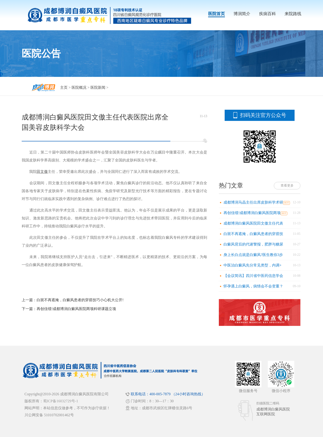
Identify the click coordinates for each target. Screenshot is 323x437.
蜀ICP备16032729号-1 (60, 401)
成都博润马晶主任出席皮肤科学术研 (253, 202)
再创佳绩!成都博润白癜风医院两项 (252, 213)
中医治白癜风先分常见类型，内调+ (252, 265)
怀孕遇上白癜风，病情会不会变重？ (253, 286)
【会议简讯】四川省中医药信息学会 (253, 276)
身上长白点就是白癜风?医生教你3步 (253, 255)
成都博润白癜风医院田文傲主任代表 (253, 223)
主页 (64, 87)
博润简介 (242, 13)
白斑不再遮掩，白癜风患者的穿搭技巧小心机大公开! (80, 300)
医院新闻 (97, 87)
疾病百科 (267, 13)
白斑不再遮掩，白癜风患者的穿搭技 (253, 234)
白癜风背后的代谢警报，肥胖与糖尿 (253, 244)
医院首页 (216, 13)
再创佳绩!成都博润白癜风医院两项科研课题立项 (76, 309)
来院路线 (293, 13)
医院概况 (79, 87)
